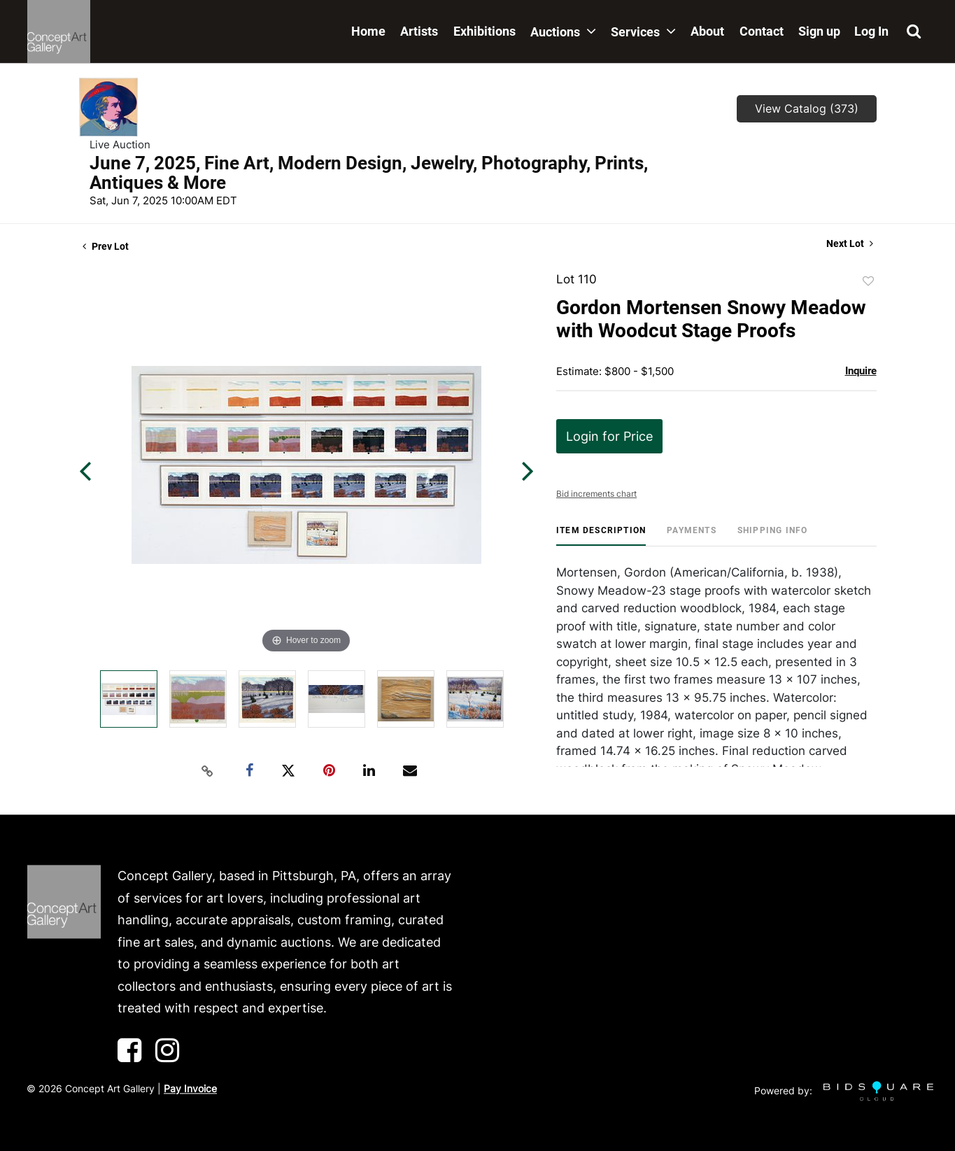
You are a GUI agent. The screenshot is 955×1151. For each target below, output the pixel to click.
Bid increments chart (596, 493)
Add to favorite (868, 281)
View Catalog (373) (806, 108)
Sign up (819, 31)
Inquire (861, 371)
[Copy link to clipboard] (207, 771)
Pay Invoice (190, 1088)
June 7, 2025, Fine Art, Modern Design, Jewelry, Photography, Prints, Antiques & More (369, 173)
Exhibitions (484, 31)
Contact (762, 31)
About (707, 31)
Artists (419, 31)
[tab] (601, 535)
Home (368, 31)
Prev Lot (106, 246)
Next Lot (849, 243)
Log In (871, 31)
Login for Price (609, 436)
